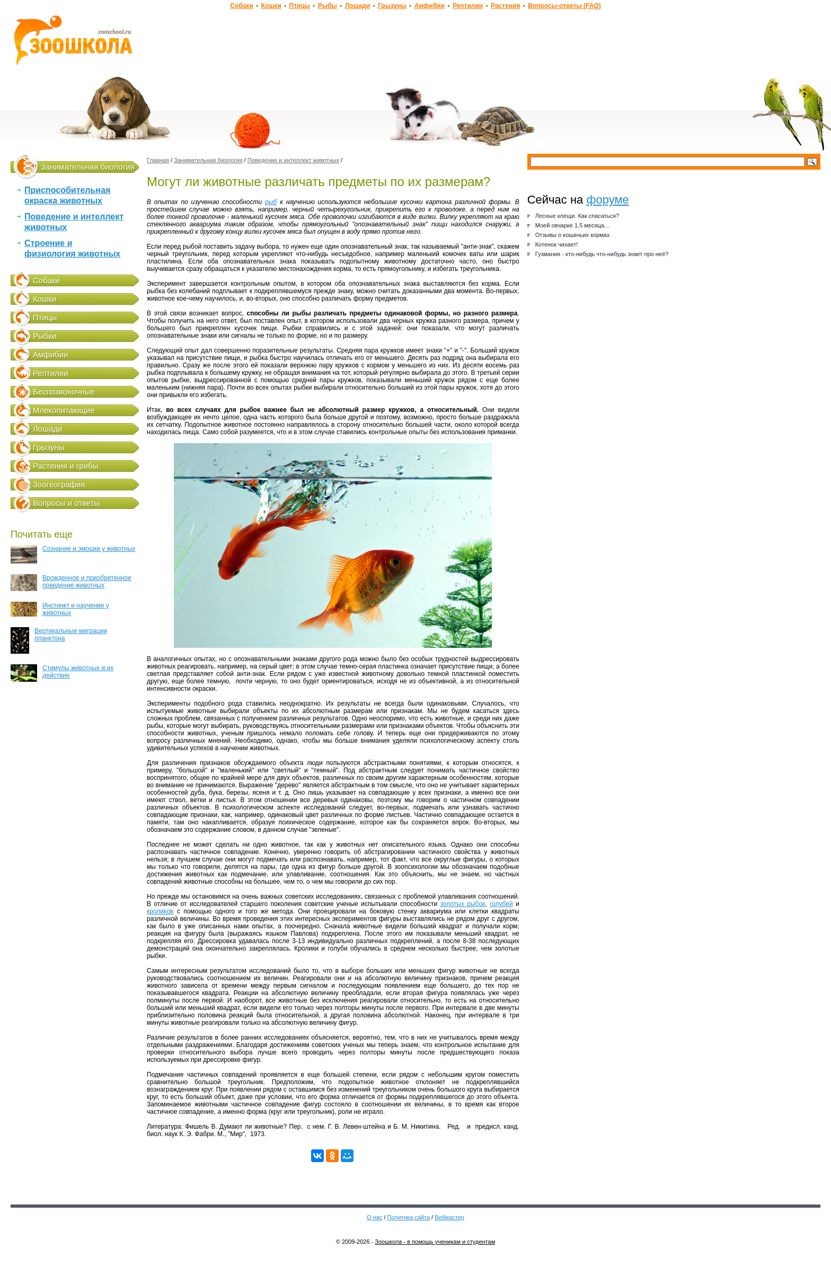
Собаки (241, 6)
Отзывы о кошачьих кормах (572, 235)
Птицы (300, 6)
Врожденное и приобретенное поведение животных (71, 582)
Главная (158, 160)
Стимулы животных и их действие (62, 673)
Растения (505, 6)
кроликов (160, 911)
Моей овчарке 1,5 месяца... (572, 225)
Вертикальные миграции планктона (59, 640)
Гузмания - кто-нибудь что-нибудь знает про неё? (601, 254)
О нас (374, 1217)
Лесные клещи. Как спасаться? (577, 216)
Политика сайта (408, 1217)
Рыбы (327, 6)
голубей (501, 904)
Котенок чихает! (556, 244)
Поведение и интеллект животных (293, 160)
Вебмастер (449, 1217)
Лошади (357, 6)
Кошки (271, 6)
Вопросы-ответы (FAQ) (564, 6)
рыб (271, 202)
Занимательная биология (88, 166)
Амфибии (429, 6)
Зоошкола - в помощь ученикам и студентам (435, 1241)
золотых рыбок (462, 904)
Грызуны (392, 6)
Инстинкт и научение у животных (60, 609)
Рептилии (468, 6)
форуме (607, 199)
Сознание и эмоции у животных (73, 554)
